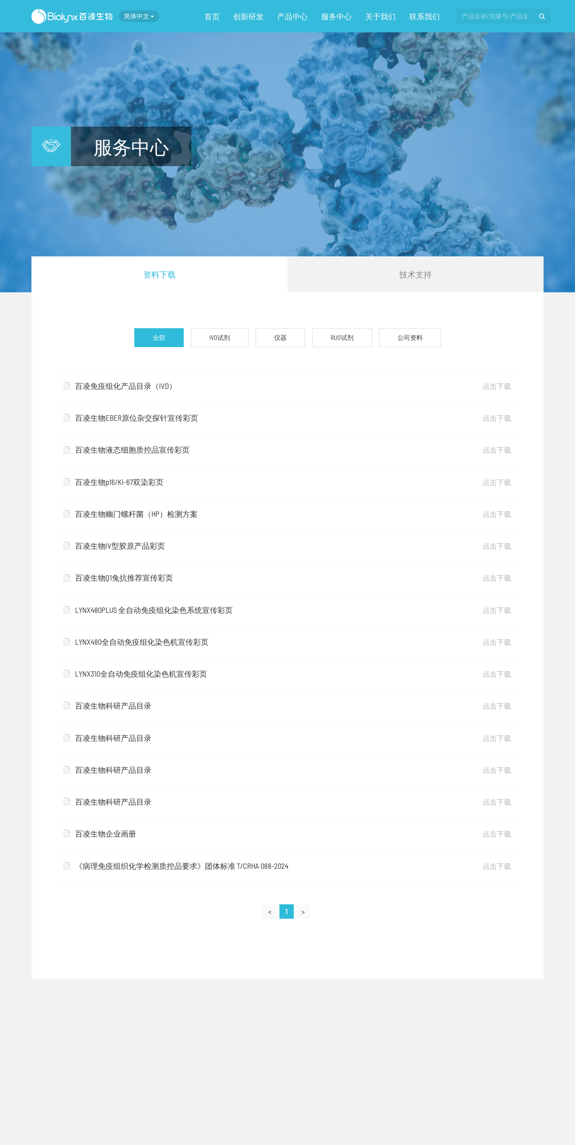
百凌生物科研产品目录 (287, 705)
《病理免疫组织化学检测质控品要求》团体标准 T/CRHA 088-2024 (287, 865)
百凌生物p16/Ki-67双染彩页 (287, 482)
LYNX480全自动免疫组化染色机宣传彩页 (287, 641)
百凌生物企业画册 (287, 833)
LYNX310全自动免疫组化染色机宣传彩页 (287, 673)
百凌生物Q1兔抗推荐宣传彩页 (287, 577)
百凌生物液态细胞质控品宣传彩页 (287, 449)
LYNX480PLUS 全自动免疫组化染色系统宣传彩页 (287, 610)
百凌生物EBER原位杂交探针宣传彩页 (287, 417)
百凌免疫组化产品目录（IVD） (287, 385)
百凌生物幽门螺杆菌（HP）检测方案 (287, 513)
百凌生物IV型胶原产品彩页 (287, 545)
